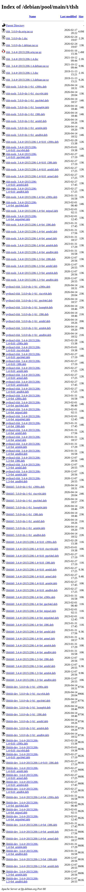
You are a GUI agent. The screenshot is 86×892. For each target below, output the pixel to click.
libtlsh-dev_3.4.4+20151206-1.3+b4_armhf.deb (32, 866)
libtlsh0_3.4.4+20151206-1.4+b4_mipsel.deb (31, 610)
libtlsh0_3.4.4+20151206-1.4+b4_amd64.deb (31, 652)
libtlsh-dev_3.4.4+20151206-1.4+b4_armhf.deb (32, 831)
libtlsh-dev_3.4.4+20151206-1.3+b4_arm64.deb (22, 873)
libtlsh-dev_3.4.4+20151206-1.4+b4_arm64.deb (22, 846)
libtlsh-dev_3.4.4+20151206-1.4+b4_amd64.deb (22, 852)
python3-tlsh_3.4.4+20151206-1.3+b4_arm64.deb (23, 473)
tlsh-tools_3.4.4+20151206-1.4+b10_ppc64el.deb (21, 156)
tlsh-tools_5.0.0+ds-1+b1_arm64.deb (26, 128)
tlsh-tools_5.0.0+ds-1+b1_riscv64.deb (27, 93)
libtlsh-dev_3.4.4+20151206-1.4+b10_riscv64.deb (22, 749)
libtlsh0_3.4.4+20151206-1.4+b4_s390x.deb (30, 597)
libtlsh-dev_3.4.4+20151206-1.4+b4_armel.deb (32, 838)
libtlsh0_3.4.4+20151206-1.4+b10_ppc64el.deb (32, 555)
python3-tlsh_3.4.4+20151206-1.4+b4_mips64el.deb (23, 418)
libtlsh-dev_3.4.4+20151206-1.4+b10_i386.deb (32, 762)
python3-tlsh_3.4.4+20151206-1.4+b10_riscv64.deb (23, 349)
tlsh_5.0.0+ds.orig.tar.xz (19, 31)
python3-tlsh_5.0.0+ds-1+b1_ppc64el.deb (29, 300)
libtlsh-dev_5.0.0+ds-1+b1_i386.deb (26, 714)
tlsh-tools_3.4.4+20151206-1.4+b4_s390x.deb (31, 197)
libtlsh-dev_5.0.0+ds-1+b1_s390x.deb (27, 686)
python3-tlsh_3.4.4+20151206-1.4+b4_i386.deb (23, 425)
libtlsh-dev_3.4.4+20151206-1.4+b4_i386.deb (31, 824)
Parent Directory (15, 25)
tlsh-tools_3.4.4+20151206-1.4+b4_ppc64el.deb (21, 204)
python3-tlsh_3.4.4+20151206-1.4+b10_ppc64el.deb (23, 356)
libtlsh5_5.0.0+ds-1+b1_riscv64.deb (26, 493)
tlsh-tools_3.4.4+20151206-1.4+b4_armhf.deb (31, 231)
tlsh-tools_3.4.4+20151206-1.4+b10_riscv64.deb (21, 149)
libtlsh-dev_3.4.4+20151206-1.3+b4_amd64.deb (22, 880)
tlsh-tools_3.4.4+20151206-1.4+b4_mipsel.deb (32, 210)
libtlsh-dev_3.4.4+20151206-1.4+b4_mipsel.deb (22, 811)
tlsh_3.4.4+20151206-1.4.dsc (22, 59)
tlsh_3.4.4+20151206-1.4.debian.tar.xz (27, 66)
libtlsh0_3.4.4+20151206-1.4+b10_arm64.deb (31, 583)
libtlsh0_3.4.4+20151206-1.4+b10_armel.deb (31, 576)
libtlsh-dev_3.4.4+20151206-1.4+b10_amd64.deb (22, 790)
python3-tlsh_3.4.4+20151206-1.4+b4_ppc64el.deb (23, 404)
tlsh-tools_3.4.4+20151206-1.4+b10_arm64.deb (21, 183)
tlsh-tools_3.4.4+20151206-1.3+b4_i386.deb (30, 259)
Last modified (68, 16)
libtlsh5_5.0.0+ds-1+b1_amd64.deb (25, 535)
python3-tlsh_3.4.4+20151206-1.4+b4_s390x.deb (23, 397)
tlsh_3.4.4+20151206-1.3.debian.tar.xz (27, 79)
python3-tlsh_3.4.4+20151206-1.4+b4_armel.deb (23, 438)
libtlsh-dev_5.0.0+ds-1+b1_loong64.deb (28, 707)
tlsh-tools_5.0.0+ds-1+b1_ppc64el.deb (27, 100)
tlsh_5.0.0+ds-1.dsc (17, 38)
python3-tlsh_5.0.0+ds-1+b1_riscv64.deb (29, 293)
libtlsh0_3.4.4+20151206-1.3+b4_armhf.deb (30, 666)
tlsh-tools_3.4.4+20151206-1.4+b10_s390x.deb (32, 141)
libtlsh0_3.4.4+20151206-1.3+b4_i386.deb (30, 659)
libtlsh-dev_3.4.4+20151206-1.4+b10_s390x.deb (22, 742)
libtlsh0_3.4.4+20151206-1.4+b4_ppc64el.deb (31, 604)
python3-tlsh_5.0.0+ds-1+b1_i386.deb (27, 314)
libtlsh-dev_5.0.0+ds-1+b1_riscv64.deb (28, 693)
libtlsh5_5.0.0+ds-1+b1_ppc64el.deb (26, 500)
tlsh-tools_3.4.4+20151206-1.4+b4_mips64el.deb (21, 218)
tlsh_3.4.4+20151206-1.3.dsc (22, 72)
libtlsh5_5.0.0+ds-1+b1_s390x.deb (25, 486)
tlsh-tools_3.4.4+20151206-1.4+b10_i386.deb (31, 162)
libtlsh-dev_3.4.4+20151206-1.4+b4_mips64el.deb (22, 818)
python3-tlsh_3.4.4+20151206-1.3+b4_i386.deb (23, 459)
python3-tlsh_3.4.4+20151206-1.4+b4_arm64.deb (23, 445)
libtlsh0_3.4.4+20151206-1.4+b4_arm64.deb (31, 645)
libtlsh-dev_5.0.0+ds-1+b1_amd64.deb (27, 735)
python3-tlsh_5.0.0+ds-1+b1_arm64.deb (28, 328)
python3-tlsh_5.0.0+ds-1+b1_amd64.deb (28, 335)
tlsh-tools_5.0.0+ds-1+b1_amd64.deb (26, 134)
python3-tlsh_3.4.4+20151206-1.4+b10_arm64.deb (23, 383)
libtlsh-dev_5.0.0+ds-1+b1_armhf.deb (27, 721)
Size (81, 16)
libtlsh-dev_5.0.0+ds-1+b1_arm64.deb (27, 728)
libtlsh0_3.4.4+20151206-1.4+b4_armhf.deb (30, 631)
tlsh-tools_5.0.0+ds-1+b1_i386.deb (25, 114)
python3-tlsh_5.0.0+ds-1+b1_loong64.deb (29, 307)
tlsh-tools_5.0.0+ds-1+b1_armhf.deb (26, 121)
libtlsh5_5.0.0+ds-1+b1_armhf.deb (25, 521)
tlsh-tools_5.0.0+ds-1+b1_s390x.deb (26, 86)
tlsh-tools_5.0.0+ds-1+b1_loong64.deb (27, 107)
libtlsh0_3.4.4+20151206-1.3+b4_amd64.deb (31, 679)
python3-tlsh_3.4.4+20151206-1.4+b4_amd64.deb (23, 452)
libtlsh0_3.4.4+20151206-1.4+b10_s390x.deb (31, 542)
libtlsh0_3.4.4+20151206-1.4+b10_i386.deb (30, 562)
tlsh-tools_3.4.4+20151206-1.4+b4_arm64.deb (32, 245)
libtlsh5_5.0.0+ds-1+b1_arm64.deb (25, 528)
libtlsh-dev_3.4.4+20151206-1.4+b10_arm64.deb (22, 783)
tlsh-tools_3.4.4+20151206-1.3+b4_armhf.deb (31, 266)
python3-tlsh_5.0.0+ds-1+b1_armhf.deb (28, 321)
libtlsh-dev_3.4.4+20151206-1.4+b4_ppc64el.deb (22, 804)
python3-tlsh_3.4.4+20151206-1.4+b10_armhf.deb (23, 369)
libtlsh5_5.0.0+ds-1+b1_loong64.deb (26, 507)
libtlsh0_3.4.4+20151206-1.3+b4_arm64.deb (31, 673)
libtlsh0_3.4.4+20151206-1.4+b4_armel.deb (30, 638)
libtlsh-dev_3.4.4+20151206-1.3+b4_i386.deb (31, 859)
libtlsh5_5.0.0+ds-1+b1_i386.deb (24, 514)
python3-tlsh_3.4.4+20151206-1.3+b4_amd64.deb (23, 480)
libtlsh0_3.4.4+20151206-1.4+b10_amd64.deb (32, 590)
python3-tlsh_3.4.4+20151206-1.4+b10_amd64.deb (23, 390)
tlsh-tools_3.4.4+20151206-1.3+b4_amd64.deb (32, 279)
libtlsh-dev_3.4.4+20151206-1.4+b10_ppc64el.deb (22, 756)
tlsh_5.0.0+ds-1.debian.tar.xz (22, 45)
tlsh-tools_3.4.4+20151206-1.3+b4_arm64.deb (32, 272)
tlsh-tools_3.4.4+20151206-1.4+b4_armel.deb (31, 238)
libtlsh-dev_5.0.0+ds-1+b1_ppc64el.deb (28, 700)
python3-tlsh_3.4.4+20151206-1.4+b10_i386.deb (23, 363)
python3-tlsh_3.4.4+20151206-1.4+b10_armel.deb (23, 376)
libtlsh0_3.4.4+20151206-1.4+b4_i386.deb (30, 624)
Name (32, 16)
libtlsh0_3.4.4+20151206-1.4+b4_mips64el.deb (32, 617)
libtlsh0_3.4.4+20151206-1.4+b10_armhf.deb (31, 569)
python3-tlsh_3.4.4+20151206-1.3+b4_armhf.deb (23, 466)
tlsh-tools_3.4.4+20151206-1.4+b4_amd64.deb (32, 252)
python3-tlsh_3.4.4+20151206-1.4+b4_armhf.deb (23, 432)
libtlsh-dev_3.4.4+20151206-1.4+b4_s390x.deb (32, 797)
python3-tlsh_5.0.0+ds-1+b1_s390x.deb (28, 286)
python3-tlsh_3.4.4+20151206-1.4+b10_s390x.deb (23, 342)
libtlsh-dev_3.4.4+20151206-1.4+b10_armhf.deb (22, 770)
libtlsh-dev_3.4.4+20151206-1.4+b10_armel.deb (22, 777)
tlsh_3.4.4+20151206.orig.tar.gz (23, 52)
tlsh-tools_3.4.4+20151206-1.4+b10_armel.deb (32, 176)
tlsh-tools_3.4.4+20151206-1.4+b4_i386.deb (30, 224)
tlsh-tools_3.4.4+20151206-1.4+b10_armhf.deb (32, 169)
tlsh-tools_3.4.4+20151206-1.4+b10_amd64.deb (21, 190)
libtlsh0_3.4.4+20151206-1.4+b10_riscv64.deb (32, 548)
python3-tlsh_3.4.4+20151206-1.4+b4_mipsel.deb (23, 411)
